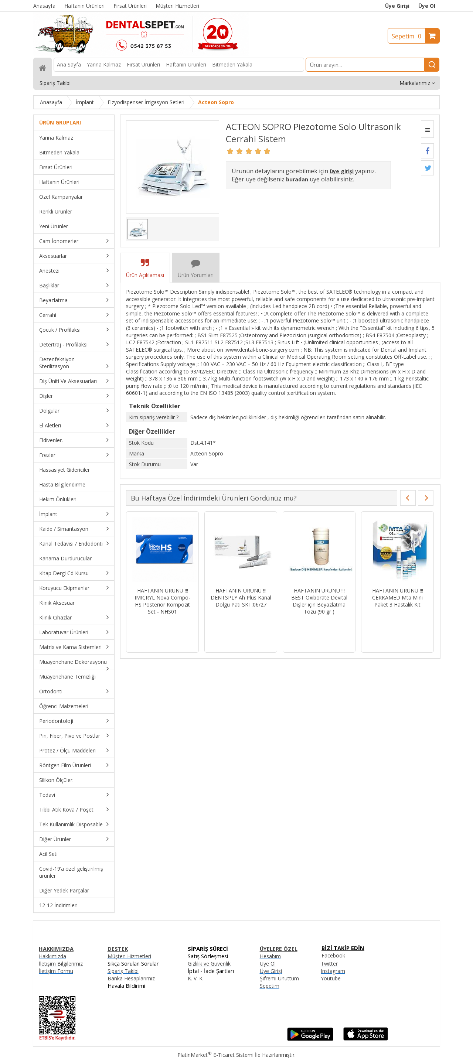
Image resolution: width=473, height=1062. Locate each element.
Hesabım (270, 956)
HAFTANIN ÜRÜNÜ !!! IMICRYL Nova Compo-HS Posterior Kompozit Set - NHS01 (162, 601)
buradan (297, 179)
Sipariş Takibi (123, 970)
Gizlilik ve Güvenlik (209, 963)
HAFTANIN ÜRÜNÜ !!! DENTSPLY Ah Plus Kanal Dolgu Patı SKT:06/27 (241, 597)
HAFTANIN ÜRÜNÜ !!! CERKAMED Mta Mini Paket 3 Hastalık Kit (397, 597)
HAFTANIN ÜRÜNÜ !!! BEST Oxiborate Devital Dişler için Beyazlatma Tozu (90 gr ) (319, 601)
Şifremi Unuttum (279, 978)
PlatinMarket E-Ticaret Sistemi (215, 1054)
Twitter (329, 963)
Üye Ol (426, 5)
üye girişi (342, 171)
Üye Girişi (397, 5)
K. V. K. (196, 978)
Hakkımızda (52, 956)
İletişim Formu (56, 970)
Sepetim (408, 36)
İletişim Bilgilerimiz (61, 963)
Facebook (333, 955)
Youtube (331, 978)
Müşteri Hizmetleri (129, 956)
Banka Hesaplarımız (131, 978)
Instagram (333, 970)
